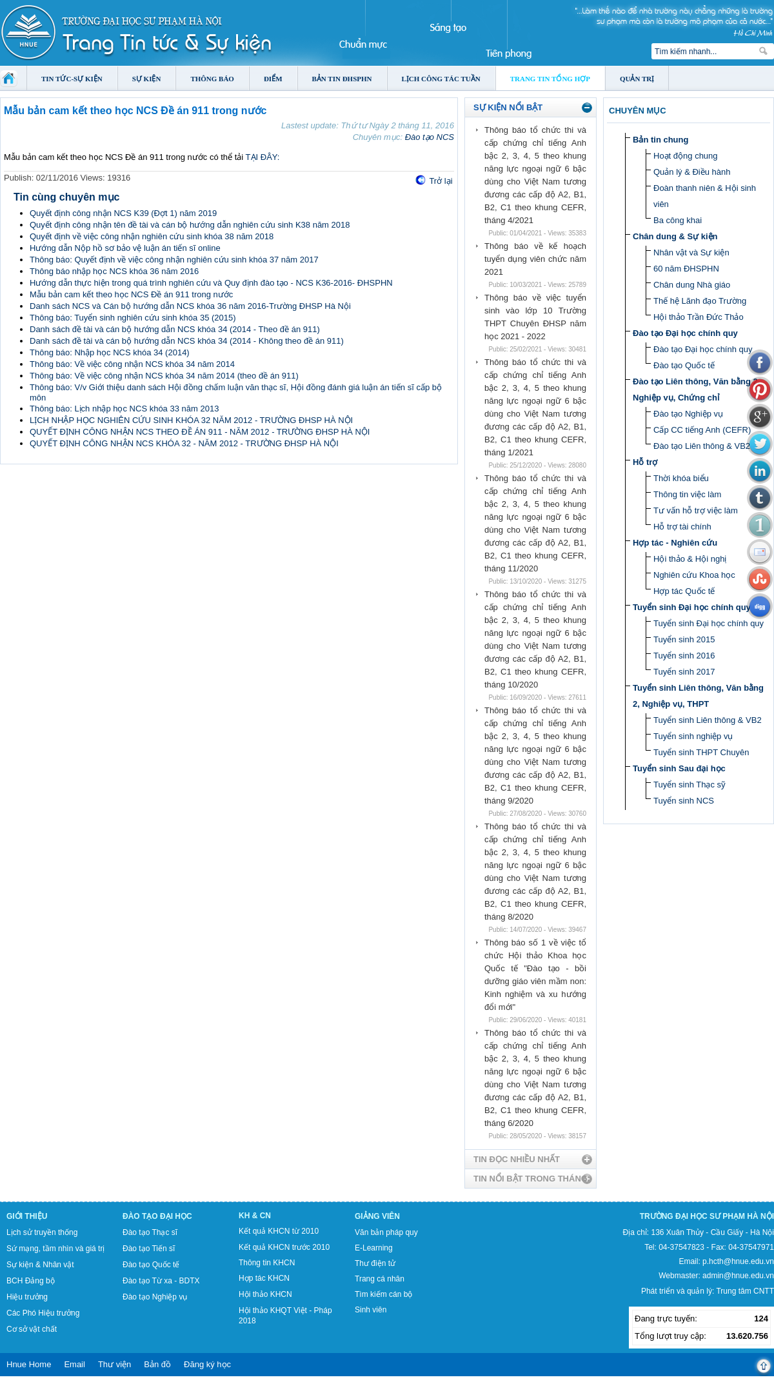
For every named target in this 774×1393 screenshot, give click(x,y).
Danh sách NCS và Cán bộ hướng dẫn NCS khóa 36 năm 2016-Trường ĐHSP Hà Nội (190, 306)
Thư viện (114, 1364)
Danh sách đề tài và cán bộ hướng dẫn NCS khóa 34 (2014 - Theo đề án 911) (175, 329)
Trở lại (440, 181)
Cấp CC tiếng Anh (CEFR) (702, 430)
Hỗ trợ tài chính (682, 526)
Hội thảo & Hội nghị (689, 559)
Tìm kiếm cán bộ (383, 1294)
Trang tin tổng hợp (550, 79)
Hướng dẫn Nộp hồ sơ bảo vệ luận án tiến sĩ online (125, 248)
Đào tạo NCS (429, 137)
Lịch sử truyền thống (41, 1232)
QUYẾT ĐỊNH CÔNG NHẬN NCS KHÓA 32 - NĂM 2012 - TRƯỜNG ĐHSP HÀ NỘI (184, 443)
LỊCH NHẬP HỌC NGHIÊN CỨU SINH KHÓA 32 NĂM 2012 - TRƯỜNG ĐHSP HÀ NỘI (191, 420)
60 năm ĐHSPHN (686, 268)
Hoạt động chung (685, 156)
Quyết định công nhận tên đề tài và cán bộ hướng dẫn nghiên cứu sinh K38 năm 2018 (190, 225)
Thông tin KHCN (267, 1262)
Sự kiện (146, 79)
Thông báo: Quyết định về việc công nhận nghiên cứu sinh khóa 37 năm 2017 (174, 259)
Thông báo (212, 79)
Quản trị (637, 79)
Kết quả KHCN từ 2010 (279, 1231)
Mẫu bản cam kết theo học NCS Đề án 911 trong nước (131, 294)
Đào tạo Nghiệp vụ (688, 414)
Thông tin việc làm (687, 494)
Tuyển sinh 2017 (684, 672)
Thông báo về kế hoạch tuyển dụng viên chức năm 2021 (535, 259)
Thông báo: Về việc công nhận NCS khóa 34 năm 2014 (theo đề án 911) (164, 375)
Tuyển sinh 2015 (684, 639)
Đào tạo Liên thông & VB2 (701, 446)
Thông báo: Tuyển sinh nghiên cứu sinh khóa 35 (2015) (133, 317)
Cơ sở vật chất (31, 1329)
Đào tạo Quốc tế (684, 365)
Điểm (273, 79)
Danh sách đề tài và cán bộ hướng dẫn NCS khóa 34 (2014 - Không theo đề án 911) (187, 341)
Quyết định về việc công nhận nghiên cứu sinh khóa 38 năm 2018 (151, 236)
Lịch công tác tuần (441, 79)
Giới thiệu (26, 1216)
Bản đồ (157, 1364)
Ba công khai (677, 220)
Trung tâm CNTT (745, 1291)
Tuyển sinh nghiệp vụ (693, 736)
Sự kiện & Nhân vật (40, 1264)
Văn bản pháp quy (386, 1232)
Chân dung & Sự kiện (675, 236)
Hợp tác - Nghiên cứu (675, 543)
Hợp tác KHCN (264, 1278)
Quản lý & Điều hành (692, 172)
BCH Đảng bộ (30, 1280)
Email (74, 1364)
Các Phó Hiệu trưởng (42, 1313)
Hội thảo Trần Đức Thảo (698, 317)
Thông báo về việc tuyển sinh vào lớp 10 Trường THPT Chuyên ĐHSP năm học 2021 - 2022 (535, 317)
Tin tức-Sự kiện (72, 79)
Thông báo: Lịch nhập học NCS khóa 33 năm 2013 (124, 408)
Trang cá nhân (379, 1278)
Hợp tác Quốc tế (684, 591)
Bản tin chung (660, 139)
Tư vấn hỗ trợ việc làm (695, 510)
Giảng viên (377, 1216)
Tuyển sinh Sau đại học (679, 768)
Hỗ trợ (645, 462)
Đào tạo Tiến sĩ (149, 1248)
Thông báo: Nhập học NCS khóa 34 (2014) (110, 352)
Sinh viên (370, 1309)
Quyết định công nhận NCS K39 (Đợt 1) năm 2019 (123, 213)
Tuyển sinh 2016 (684, 655)
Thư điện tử (375, 1263)
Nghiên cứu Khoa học (694, 575)
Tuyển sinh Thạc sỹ (689, 784)
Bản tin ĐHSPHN (342, 79)
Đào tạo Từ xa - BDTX (161, 1280)
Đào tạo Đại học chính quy (685, 333)
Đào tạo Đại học (157, 1216)
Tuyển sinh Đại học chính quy (692, 607)
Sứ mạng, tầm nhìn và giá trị (55, 1248)
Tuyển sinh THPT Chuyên (701, 752)
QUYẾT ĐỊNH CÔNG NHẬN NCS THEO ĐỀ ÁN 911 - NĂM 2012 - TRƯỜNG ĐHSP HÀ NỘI (200, 432)
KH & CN (255, 1215)
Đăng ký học (207, 1364)
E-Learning (374, 1247)
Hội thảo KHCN (265, 1294)
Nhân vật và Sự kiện (691, 252)
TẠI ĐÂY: (263, 157)
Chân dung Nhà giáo (691, 285)
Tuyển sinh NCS (683, 800)
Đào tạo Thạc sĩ (150, 1232)
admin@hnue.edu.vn (738, 1275)
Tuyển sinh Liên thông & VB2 (707, 720)
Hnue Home (28, 1364)
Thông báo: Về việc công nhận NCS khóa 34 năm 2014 (132, 364)
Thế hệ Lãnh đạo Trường (699, 301)
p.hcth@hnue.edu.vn (738, 1261)
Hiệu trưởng (27, 1296)
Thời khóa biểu (681, 478)
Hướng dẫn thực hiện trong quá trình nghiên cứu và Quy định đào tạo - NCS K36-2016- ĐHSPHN (211, 283)
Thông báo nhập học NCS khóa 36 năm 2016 (114, 271)
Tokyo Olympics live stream (47, 1388)
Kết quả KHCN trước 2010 (284, 1247)
